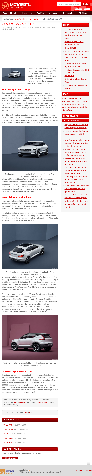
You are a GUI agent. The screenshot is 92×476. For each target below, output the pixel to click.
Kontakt (87, 9)
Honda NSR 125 (70, 48)
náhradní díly (74, 101)
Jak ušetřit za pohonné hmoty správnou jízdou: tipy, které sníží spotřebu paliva (76, 161)
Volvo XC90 (8, 429)
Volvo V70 (7, 425)
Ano (26, 412)
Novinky (36, 19)
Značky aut (27, 13)
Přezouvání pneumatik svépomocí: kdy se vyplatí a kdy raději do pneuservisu (77, 134)
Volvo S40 (7, 438)
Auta (5, 13)
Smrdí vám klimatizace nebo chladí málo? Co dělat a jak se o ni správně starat (77, 73)
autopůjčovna (66, 98)
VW (81, 101)
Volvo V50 (7, 443)
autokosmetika (71, 104)
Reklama (78, 9)
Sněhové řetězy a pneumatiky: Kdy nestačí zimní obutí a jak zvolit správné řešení (77, 189)
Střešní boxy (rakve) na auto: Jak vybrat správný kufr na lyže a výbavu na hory (76, 179)
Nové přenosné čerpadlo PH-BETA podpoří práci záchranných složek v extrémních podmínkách (77, 143)
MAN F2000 (69, 38)
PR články (83, 13)
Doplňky (40, 13)
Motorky (13, 13)
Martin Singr (42, 402)
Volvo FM (7, 434)
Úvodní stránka (20, 19)
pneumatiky (75, 98)
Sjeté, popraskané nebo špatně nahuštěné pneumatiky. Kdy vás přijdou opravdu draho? (76, 170)
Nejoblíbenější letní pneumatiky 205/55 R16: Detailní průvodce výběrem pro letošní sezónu (75, 152)
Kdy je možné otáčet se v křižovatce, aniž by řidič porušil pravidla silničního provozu (75, 32)
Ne (30, 412)
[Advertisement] (20, 51)
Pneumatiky (68, 13)
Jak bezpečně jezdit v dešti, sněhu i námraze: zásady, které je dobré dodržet (76, 204)
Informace (53, 13)
